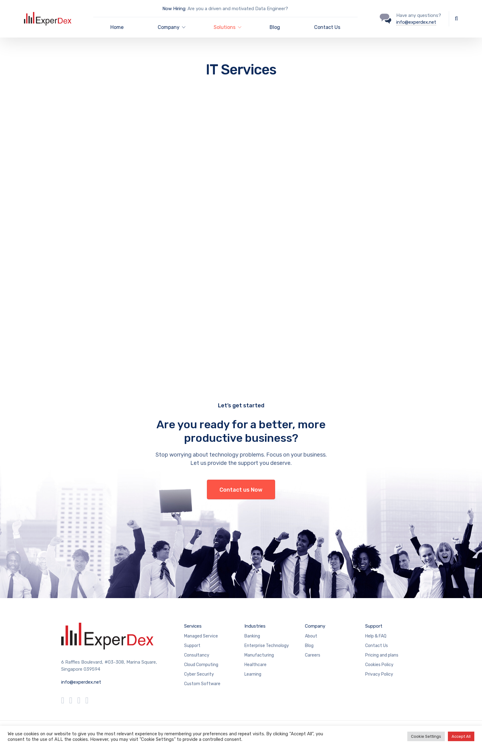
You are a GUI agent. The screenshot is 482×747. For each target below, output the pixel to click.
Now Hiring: (174, 8)
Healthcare (255, 664)
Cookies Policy (379, 664)
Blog (275, 27)
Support (192, 645)
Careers (312, 655)
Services (193, 626)
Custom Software (202, 683)
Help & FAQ (375, 636)
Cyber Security (199, 674)
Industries (255, 626)
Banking (252, 636)
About (311, 636)
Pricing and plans (381, 655)
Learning (252, 674)
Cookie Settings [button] (426, 736)
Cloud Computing (201, 664)
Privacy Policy (379, 674)
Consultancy (196, 655)
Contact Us (327, 27)
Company (315, 626)
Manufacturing (259, 655)
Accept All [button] (461, 736)
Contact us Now (241, 489)
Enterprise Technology (266, 645)
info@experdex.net (416, 22)
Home (117, 27)
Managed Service (201, 636)
